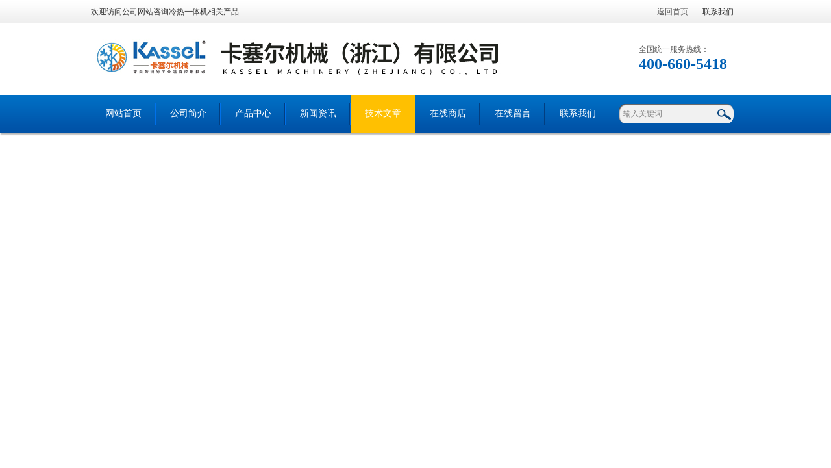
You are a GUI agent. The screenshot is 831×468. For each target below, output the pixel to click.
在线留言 (513, 113)
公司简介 (188, 113)
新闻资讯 (318, 113)
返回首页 (672, 11)
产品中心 (253, 113)
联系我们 (718, 11)
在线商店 (448, 113)
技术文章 (383, 113)
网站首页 (123, 113)
